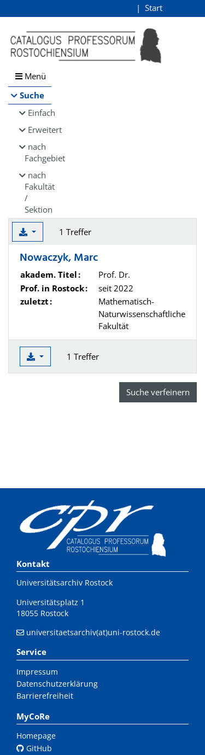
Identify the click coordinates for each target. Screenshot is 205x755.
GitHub (34, 748)
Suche (32, 95)
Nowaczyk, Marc (59, 258)
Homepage (36, 735)
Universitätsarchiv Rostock (64, 582)
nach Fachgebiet (38, 152)
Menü (30, 76)
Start (153, 7)
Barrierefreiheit (44, 695)
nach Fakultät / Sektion (38, 192)
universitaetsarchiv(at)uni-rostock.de (93, 632)
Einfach (39, 112)
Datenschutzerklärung (57, 683)
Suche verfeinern (158, 392)
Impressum (37, 671)
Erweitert (39, 129)
